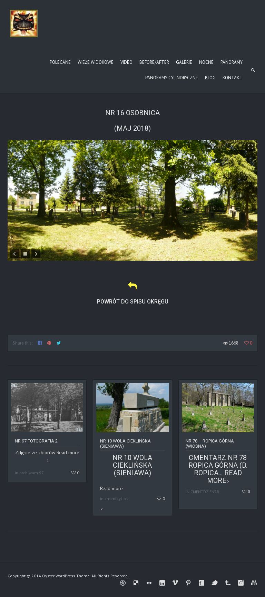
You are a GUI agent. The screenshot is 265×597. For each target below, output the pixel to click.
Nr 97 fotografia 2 (36, 441)
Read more (132, 495)
